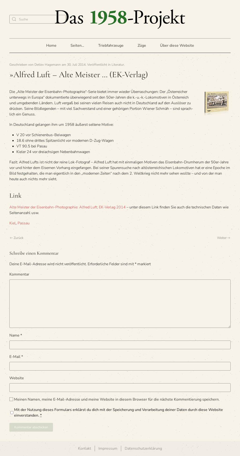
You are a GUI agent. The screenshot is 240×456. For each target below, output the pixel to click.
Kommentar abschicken (31, 427)
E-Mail (16, 356)
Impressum (107, 448)
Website (16, 378)
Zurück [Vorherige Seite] (16, 238)
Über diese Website (177, 45)
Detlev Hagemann (47, 64)
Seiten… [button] (77, 45)
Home (51, 45)
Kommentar (19, 274)
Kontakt (84, 448)
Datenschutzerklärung (143, 448)
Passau (24, 223)
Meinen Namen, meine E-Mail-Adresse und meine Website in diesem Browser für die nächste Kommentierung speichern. (114, 399)
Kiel (12, 223)
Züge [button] (142, 45)
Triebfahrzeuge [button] (111, 45)
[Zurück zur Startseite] (120, 19)
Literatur (118, 64)
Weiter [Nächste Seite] (223, 238)
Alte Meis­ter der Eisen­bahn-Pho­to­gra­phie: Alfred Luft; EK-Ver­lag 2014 (67, 207)
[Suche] (37, 19)
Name (15, 335)
